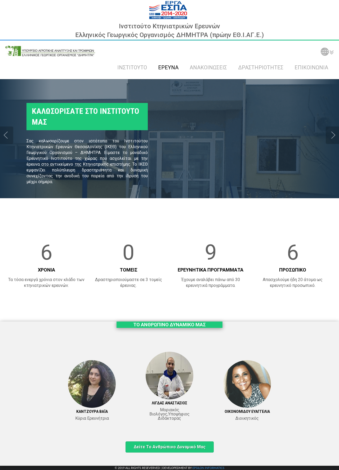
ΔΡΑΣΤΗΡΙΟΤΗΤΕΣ (260, 67)
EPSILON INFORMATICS (208, 467)
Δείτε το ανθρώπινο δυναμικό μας (170, 446)
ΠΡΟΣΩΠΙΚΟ (292, 270)
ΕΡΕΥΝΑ (168, 67)
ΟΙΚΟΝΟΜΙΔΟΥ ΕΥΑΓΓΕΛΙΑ (247, 411)
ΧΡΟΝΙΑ (46, 270)
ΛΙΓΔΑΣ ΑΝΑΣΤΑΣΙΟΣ (169, 403)
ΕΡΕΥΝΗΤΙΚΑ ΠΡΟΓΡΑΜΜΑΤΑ (210, 270)
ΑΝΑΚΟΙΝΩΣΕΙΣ (208, 67)
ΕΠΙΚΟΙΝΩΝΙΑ (311, 67)
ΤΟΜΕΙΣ (128, 270)
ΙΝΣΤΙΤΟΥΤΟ (132, 67)
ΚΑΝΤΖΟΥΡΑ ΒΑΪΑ (92, 411)
